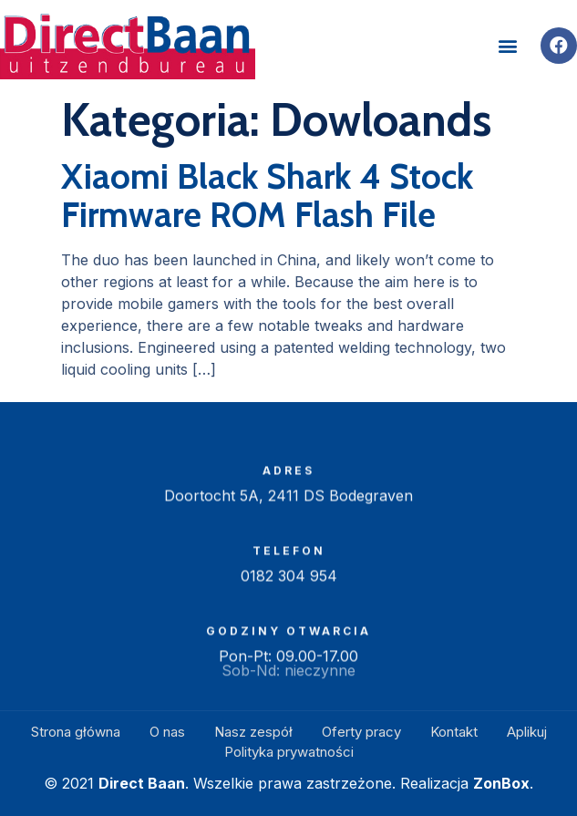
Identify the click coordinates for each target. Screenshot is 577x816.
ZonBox (501, 783)
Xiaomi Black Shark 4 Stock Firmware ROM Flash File (267, 195)
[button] (507, 45)
